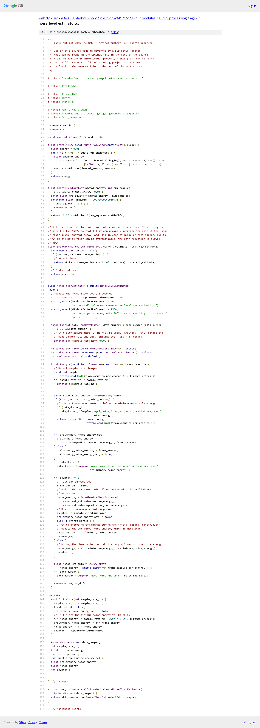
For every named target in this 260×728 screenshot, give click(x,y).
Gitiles (22, 722)
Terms (43, 722)
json (253, 722)
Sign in (252, 6)
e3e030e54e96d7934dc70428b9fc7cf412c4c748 (98, 18)
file (115, 32)
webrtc (44, 18)
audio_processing (173, 18)
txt (244, 722)
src (55, 18)
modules (148, 18)
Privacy (32, 722)
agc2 (193, 18)
